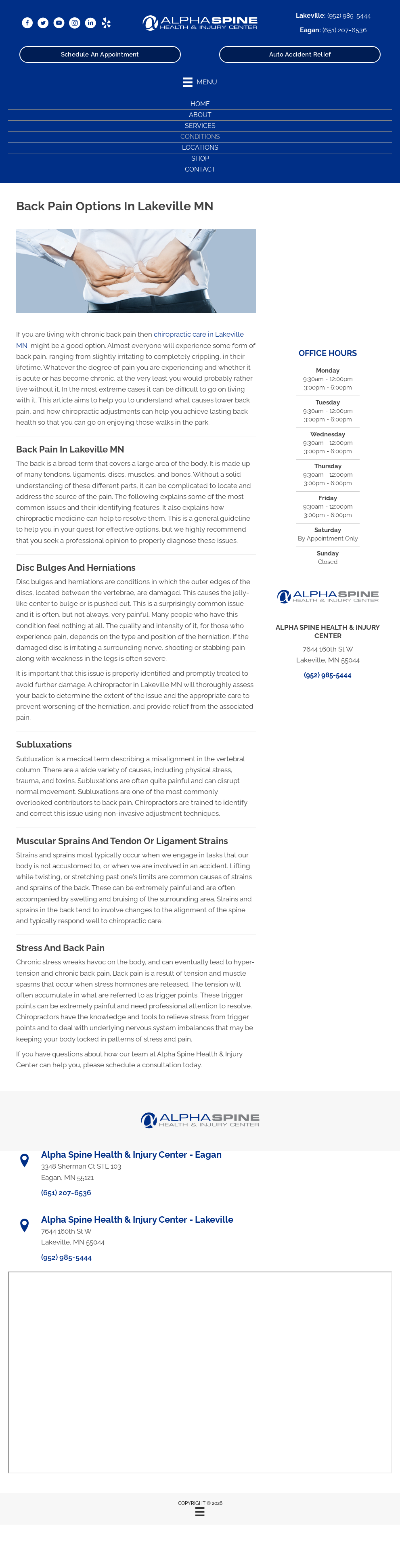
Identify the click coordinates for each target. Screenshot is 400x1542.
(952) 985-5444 (349, 15)
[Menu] (199, 1511)
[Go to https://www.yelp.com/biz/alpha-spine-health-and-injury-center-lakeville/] (106, 23)
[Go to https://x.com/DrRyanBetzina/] (43, 23)
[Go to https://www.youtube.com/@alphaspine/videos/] (58, 23)
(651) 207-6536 (345, 30)
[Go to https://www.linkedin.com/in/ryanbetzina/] (90, 23)
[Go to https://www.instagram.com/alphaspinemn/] (74, 23)
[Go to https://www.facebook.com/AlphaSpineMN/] (27, 23)
